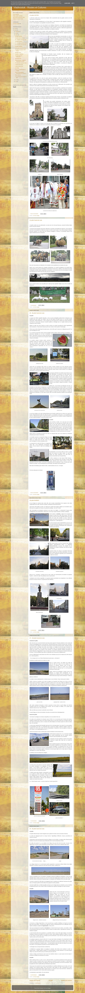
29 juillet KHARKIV (34, 500)
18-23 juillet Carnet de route (20, 48)
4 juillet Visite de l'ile (19, 64)
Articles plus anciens (66, 980)
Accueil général (16, 14)
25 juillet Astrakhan (18, 46)
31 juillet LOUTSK (34, 15)
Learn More (67, 3)
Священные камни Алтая (18, 18)
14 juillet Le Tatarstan (19, 54)
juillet (16, 34)
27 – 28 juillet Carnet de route (37, 638)
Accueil (51, 980)
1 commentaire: (33, 305)
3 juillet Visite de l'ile (19, 66)
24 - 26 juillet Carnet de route (37, 828)
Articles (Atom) (37, 983)
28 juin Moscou (18, 75)
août (16, 33)
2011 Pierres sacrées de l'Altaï (19, 17)
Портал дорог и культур (17, 15)
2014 (15, 28)
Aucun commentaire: (34, 213)
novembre (17, 31)
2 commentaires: (33, 820)
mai (16, 81)
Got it (72, 3)
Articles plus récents (35, 980)
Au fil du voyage (36, 215)
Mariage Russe (18, 52)
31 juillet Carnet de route (36, 220)
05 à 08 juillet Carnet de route (20, 62)
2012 (15, 30)
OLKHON (17, 67)
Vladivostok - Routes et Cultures (30, 7)
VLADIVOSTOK (18, 58)
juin (16, 79)
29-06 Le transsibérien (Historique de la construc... (20, 73)
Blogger (49, 988)
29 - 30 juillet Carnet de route (37, 313)
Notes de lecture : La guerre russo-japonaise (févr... (20, 61)
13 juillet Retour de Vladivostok (18, 56)
